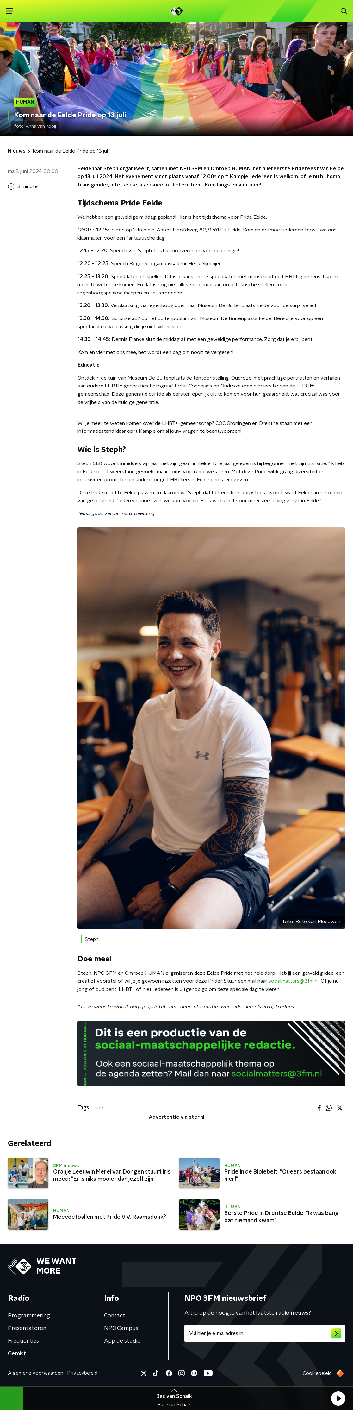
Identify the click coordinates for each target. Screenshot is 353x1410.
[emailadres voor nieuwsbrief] (264, 1333)
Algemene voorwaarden (35, 1372)
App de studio (122, 1341)
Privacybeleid (82, 1372)
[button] (338, 1398)
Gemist (17, 1353)
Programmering (29, 1316)
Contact (114, 1316)
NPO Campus (121, 1328)
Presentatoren (27, 1328)
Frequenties (23, 1341)
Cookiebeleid (317, 1373)
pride (97, 1107)
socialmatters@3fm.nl (294, 981)
